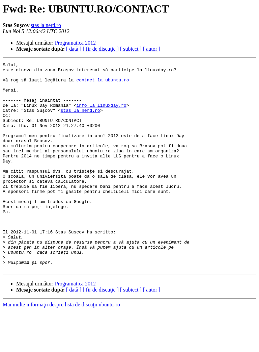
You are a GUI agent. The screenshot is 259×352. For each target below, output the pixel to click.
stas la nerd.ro (46, 25)
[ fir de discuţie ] (101, 49)
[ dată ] (73, 49)
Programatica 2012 (75, 43)
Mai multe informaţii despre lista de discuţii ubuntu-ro (61, 346)
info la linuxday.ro (101, 114)
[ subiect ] (131, 49)
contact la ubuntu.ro (102, 84)
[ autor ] (152, 49)
